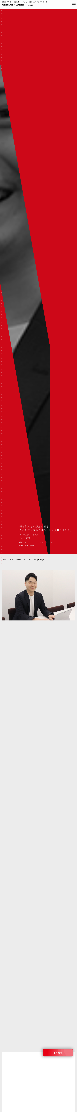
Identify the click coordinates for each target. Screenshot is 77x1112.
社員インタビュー (23, 461)
